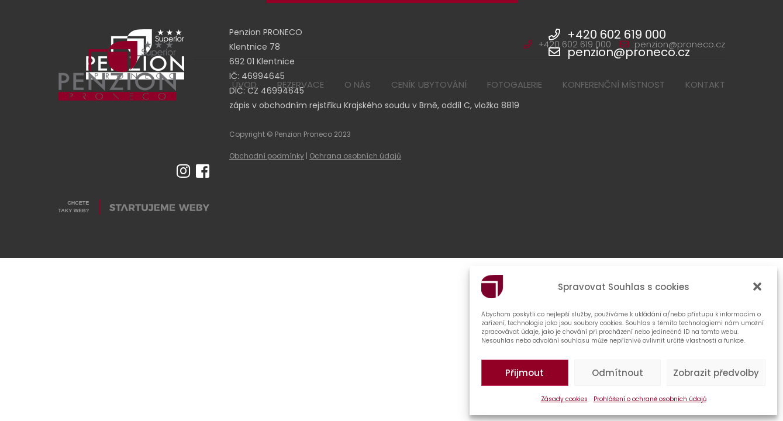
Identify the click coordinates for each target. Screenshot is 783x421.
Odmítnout (617, 373)
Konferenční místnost (614, 84)
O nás (357, 84)
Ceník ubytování (429, 84)
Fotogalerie (514, 84)
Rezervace (300, 84)
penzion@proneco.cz (672, 44)
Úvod (244, 84)
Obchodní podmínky (266, 156)
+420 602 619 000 (567, 44)
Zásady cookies (564, 399)
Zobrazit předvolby (716, 373)
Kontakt (705, 84)
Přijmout (524, 373)
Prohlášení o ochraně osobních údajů (650, 399)
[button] (758, 286)
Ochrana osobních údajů (355, 156)
